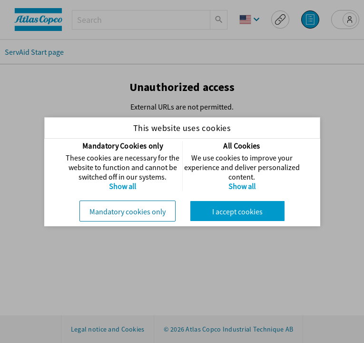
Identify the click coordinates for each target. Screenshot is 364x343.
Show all (122, 186)
